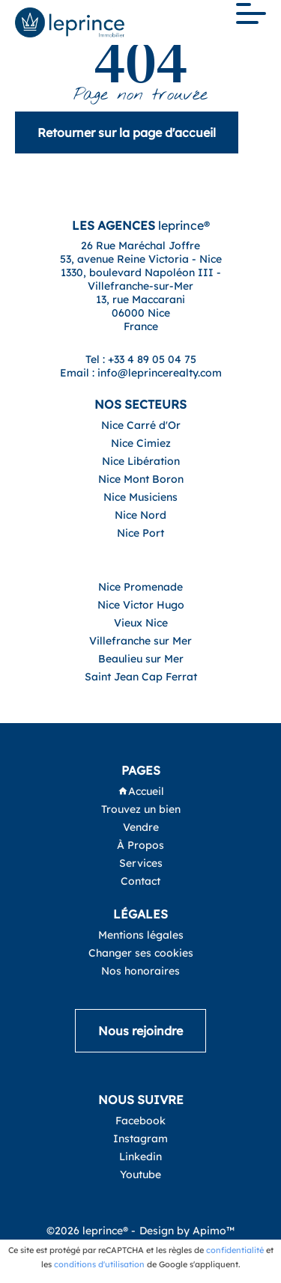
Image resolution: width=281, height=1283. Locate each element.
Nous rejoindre (140, 1030)
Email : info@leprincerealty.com (141, 373)
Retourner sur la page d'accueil (126, 132)
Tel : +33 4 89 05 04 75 (140, 359)
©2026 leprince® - (91, 1230)
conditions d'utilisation (99, 1264)
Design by (187, 1230)
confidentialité (235, 1250)
